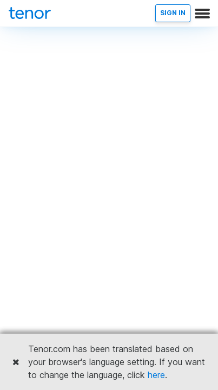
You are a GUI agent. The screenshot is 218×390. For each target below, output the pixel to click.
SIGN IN (173, 13)
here (156, 374)
